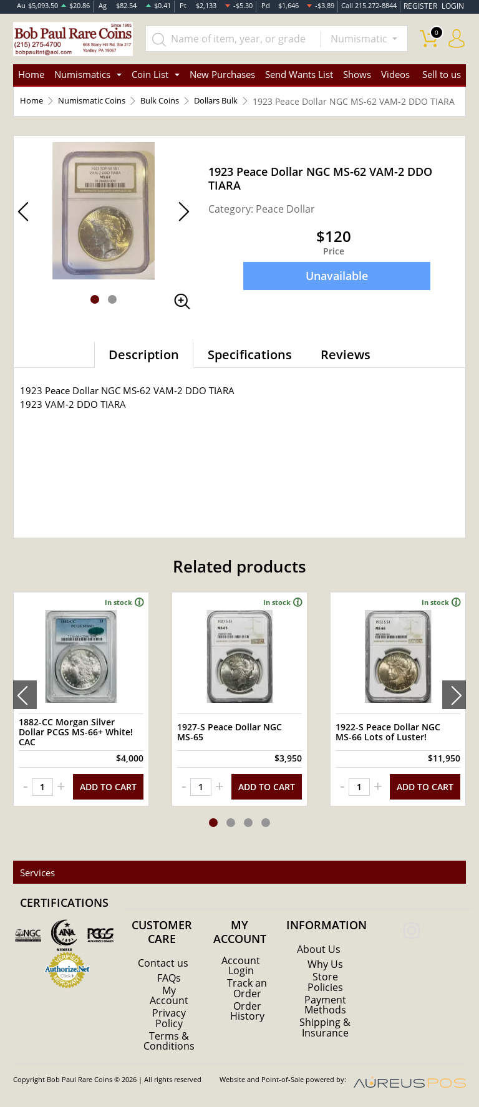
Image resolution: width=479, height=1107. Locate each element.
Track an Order (247, 990)
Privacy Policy (169, 1020)
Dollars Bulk (234, 102)
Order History (247, 1013)
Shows (357, 75)
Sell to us (441, 75)
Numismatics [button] (82, 75)
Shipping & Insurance (325, 1029)
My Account (169, 998)
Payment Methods (325, 1006)
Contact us (163, 965)
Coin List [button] (150, 75)
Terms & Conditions (169, 1043)
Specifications (250, 368)
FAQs (169, 980)
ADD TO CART (108, 795)
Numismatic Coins (97, 102)
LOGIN (453, 6)
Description (144, 368)
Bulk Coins (172, 102)
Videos (395, 75)
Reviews (345, 368)
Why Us (325, 967)
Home (31, 75)
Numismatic (360, 39)
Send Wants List (299, 75)
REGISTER (424, 6)
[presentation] (25, 705)
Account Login (240, 968)
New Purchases (222, 75)
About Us (319, 952)
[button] (95, 313)
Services (35, 875)
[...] (235, 39)
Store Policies (325, 984)
